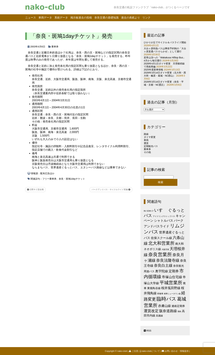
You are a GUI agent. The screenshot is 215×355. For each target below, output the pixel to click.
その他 (147, 152)
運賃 (146, 143)
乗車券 (54, 46)
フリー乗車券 (49, 178)
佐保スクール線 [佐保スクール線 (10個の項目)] (161, 238)
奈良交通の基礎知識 (106, 17)
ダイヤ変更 (150, 137)
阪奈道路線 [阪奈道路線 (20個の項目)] (168, 311)
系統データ (61, 17)
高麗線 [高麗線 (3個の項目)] (159, 315)
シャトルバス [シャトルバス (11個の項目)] (163, 220)
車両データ (45, 17)
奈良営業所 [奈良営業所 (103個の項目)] (160, 254)
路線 (146, 134)
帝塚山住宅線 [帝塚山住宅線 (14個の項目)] (172, 277)
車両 (146, 140)
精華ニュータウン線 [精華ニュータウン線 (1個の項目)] (172, 294)
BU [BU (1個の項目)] (145, 211)
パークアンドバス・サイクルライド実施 (111, 189)
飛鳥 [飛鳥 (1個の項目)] (179, 311)
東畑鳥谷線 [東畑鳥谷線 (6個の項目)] (154, 288)
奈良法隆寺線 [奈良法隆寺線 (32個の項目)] (167, 260)
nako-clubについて (150, 351)
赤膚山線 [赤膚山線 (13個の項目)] (164, 306)
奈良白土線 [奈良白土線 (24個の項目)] (163, 265)
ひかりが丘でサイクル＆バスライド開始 (165, 42)
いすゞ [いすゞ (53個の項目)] (160, 210)
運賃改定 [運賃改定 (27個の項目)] (151, 311)
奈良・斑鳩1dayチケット (72, 178)
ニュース (30, 17)
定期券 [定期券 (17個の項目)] (174, 271)
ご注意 (134, 351)
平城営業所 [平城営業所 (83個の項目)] (171, 282)
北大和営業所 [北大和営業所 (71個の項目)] (161, 243)
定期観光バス (151, 146)
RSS (147, 330)
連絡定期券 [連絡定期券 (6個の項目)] (178, 305)
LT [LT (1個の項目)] (153, 211)
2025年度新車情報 (153, 69)
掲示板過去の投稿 (81, 17)
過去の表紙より (130, 17)
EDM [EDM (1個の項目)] (149, 211)
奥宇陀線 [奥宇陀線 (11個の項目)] (161, 271)
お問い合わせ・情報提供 (175, 351)
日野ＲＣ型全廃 (35, 189)
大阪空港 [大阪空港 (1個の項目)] (165, 249)
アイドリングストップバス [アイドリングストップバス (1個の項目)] (164, 216)
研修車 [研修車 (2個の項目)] (160, 293)
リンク (146, 17)
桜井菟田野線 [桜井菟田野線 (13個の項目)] (170, 288)
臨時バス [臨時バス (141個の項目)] (166, 299)
